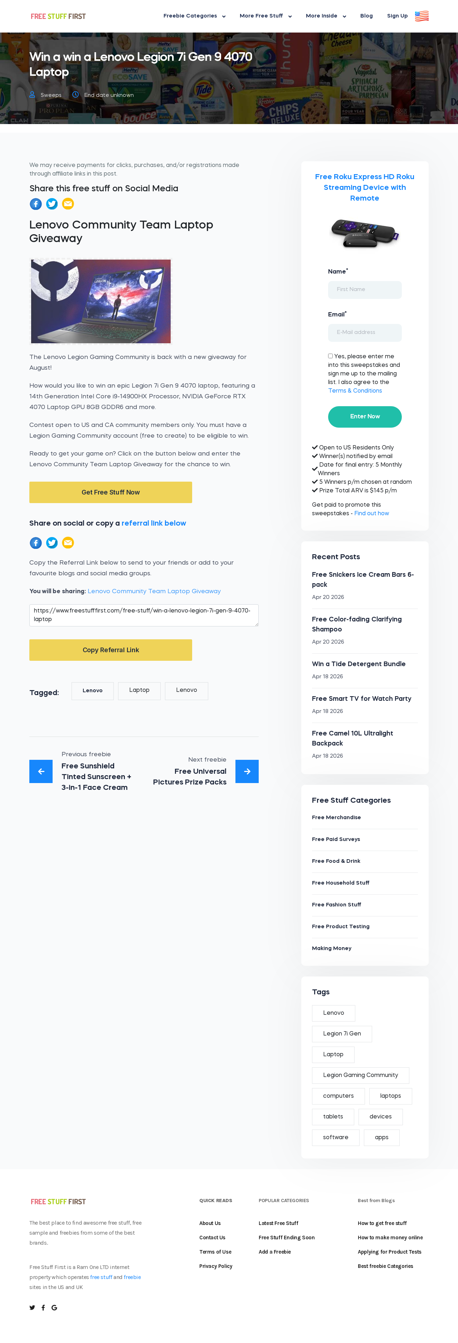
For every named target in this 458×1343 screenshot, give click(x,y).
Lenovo (93, 691)
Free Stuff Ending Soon (287, 1237)
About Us (210, 1223)
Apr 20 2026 (328, 597)
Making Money (331, 948)
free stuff (101, 1277)
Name (338, 271)
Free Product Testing (341, 927)
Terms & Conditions (355, 391)
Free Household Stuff (341, 883)
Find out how (371, 514)
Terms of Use (215, 1252)
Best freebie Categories (385, 1266)
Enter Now (365, 417)
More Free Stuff (266, 16)
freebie (132, 1277)
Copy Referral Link (111, 650)
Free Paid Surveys (336, 839)
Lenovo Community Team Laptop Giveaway (154, 592)
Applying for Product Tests (390, 1252)
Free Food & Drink (336, 861)
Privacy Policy (215, 1266)
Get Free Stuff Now (111, 492)
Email (337, 314)
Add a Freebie (275, 1252)
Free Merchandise (336, 818)
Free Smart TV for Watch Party (361, 699)
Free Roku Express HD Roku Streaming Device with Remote (364, 187)
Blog (366, 16)
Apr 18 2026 (327, 677)
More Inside (326, 16)
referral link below (154, 523)
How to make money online (390, 1237)
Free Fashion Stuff (336, 905)
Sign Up (397, 16)
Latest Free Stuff (278, 1223)
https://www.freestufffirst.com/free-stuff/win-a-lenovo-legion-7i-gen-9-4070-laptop (144, 615)
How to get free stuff (382, 1223)
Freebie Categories (194, 16)
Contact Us (212, 1237)
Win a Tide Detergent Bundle (359, 664)
